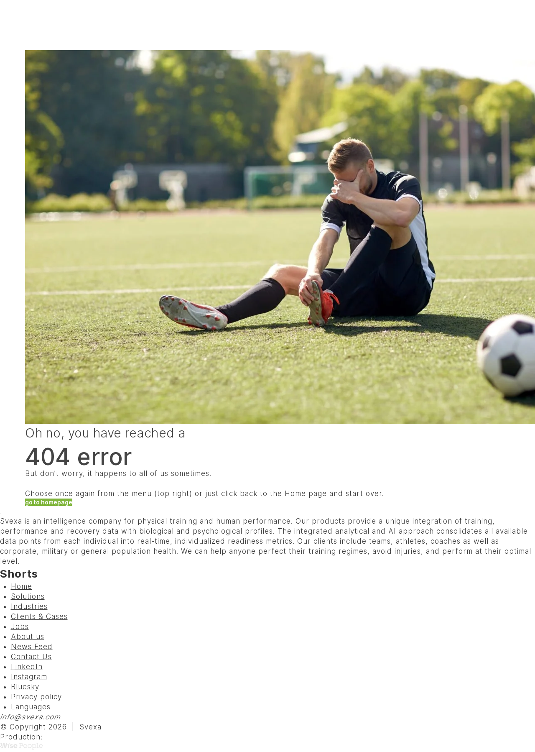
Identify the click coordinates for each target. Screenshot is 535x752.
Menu (488, 25)
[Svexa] (50, 25)
